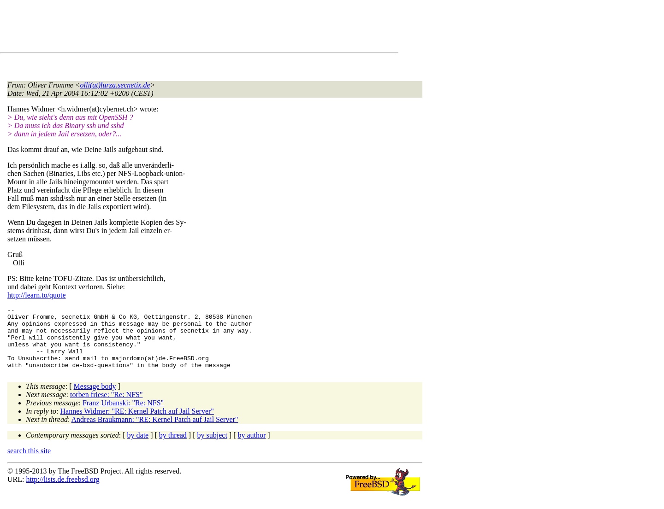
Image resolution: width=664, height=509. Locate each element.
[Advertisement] (175, 28)
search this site (29, 463)
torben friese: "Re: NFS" (106, 407)
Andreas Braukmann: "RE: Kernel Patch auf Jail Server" (154, 432)
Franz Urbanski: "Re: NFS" (123, 415)
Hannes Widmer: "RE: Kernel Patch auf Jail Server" (137, 423)
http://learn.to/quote (36, 295)
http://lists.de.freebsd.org (62, 492)
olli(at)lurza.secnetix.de (115, 85)
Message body (95, 399)
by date (138, 447)
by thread (173, 447)
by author (251, 447)
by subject (212, 447)
